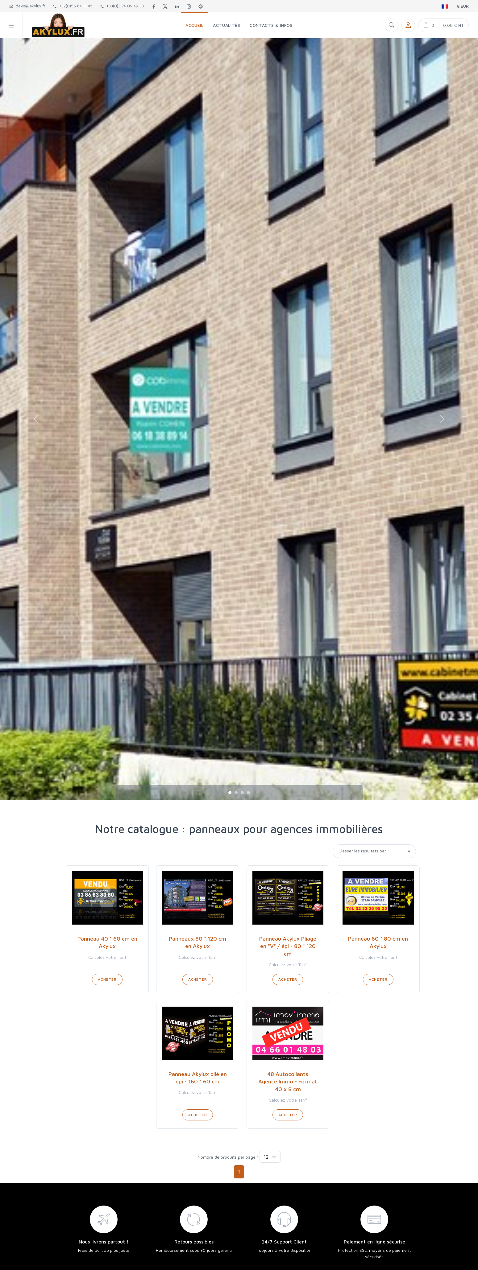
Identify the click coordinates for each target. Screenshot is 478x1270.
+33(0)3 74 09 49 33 (122, 5)
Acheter (107, 979)
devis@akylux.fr (27, 5)
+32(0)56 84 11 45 (73, 5)
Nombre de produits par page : (227, 1157)
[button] (11, 25)
